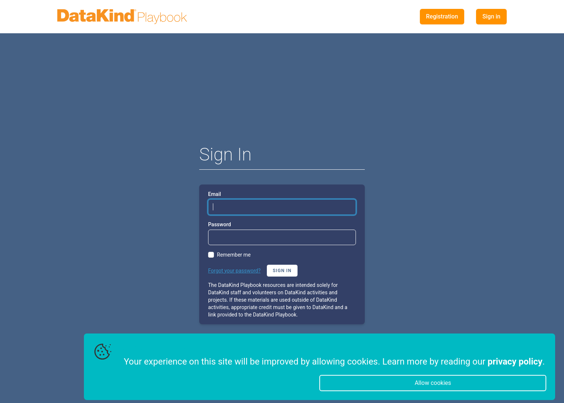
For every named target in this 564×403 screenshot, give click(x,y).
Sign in (491, 16)
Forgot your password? (234, 271)
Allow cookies (433, 382)
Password (219, 224)
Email (214, 194)
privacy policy (514, 361)
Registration (442, 16)
